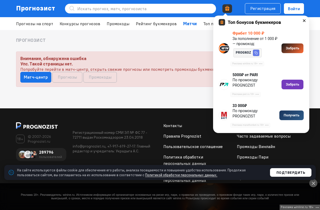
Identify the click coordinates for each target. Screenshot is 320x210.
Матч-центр (36, 77)
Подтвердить (290, 172)
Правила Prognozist (182, 136)
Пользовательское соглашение (193, 146)
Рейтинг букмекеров (156, 23)
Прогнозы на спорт (34, 23)
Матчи (190, 23)
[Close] (313, 183)
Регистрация (262, 8)
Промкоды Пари (252, 157)
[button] (256, 53)
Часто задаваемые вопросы (264, 136)
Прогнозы (67, 77)
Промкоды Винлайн (256, 146)
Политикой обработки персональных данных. (181, 175)
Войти (294, 8)
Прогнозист (35, 8)
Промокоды (118, 23)
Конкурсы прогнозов (80, 23)
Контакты (172, 125)
